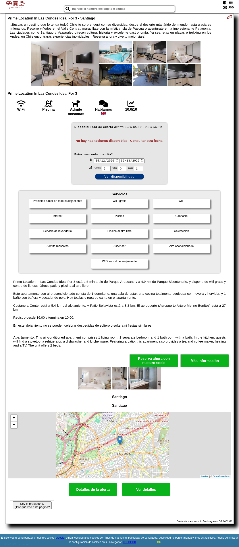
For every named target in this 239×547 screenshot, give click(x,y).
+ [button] (13, 418)
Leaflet (204, 476)
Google (60, 537)
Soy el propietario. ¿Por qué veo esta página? (32, 505)
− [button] (13, 425)
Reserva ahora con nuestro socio (154, 361)
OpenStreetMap (221, 476)
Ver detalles (146, 489)
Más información (205, 361)
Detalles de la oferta (93, 489)
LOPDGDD (129, 542)
